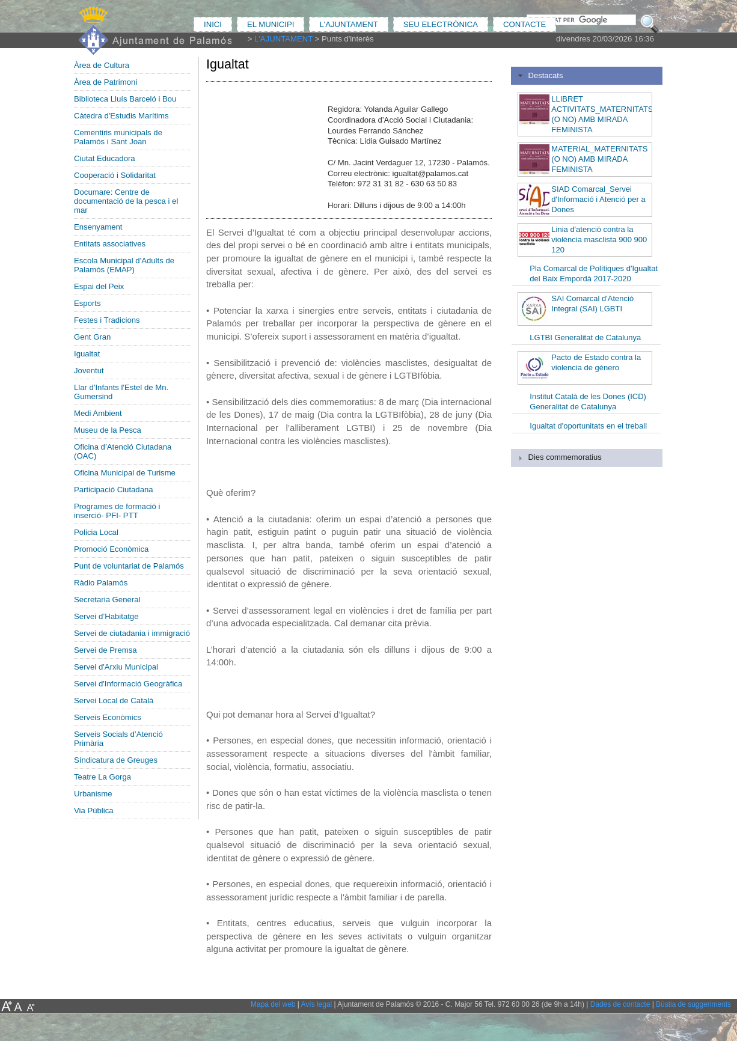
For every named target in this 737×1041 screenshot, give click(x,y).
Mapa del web (273, 1004)
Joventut (89, 370)
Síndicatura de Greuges (115, 760)
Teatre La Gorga (102, 776)
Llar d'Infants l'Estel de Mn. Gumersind (121, 392)
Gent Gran (92, 336)
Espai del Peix (99, 286)
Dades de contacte (620, 1004)
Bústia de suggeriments (693, 1004)
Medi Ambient (98, 413)
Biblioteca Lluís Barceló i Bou (125, 98)
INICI (213, 24)
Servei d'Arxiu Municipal (116, 666)
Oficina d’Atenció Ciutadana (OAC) (122, 451)
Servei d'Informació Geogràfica (128, 683)
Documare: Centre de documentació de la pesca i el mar (126, 201)
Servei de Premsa (105, 650)
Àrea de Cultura (101, 65)
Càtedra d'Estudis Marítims (121, 115)
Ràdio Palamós (100, 582)
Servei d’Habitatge (106, 616)
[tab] (586, 75)
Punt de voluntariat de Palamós (129, 565)
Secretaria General (107, 599)
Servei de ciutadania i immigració (132, 633)
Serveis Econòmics (107, 717)
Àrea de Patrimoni (105, 82)
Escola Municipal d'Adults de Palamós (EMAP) (124, 265)
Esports (87, 303)
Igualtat (87, 353)
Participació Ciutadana (113, 489)
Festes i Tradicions (107, 320)
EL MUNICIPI (270, 24)
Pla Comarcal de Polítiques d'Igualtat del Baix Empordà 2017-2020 (594, 273)
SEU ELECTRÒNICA (440, 24)
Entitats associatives (109, 243)
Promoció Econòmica (111, 549)
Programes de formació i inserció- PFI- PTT (117, 511)
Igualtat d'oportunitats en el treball (588, 425)
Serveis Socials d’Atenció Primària (118, 739)
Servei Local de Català (113, 700)
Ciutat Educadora (104, 158)
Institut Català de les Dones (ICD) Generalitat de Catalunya (588, 401)
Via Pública (94, 810)
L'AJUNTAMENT (348, 24)
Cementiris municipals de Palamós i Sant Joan (118, 137)
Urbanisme (93, 793)
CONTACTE (524, 24)
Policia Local (96, 532)
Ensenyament (98, 226)
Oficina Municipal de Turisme (125, 472)
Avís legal (316, 1004)
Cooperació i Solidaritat (115, 175)
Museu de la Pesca (107, 430)
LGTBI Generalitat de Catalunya (585, 337)
